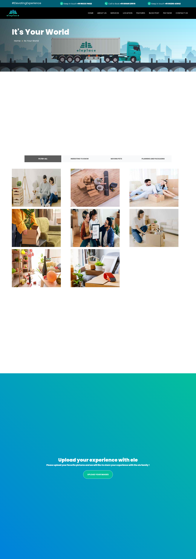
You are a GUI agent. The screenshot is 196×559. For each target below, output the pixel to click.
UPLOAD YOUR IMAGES (98, 474)
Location (127, 13)
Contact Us (182, 13)
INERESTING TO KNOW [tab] (80, 159)
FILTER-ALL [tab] (42, 159)
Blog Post (154, 13)
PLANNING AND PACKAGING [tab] (153, 159)
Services (114, 13)
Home (91, 13)
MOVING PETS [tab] (116, 159)
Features (140, 13)
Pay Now (167, 13)
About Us (101, 13)
